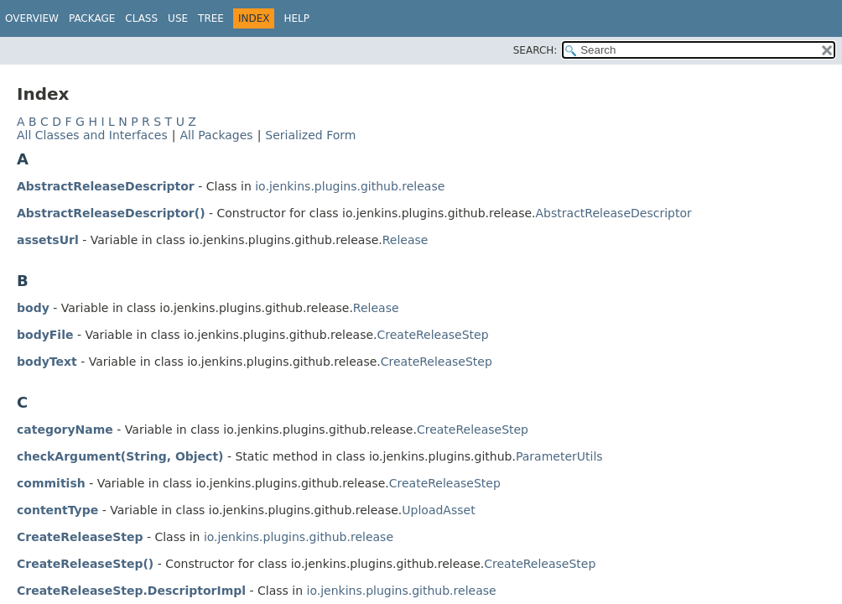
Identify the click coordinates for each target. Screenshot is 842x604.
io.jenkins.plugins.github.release (349, 186)
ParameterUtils (559, 456)
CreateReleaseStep (433, 334)
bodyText (47, 361)
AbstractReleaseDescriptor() (111, 213)
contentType (57, 510)
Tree (211, 18)
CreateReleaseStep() (85, 563)
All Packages (215, 135)
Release (405, 240)
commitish (51, 483)
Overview (32, 18)
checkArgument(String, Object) (120, 456)
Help (296, 18)
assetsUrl (48, 240)
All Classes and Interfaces (92, 135)
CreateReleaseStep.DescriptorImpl (131, 590)
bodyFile (45, 334)
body (33, 308)
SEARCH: (535, 50)
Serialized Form (310, 135)
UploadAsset (438, 510)
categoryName (65, 429)
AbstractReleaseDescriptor (106, 186)
